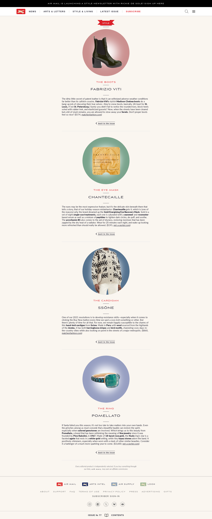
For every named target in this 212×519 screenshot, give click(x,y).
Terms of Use (89, 492)
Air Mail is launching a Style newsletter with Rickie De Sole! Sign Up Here (106, 4)
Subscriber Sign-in (106, 496)
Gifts (168, 492)
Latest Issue (109, 11)
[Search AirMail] (186, 11)
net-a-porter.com (122, 225)
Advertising (151, 492)
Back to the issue (106, 124)
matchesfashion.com (91, 114)
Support (59, 492)
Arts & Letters (54, 11)
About (45, 492)
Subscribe (133, 11)
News (32, 11)
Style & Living (83, 11)
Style (106, 23)
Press (133, 492)
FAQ (72, 492)
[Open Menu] (194, 11)
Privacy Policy (114, 492)
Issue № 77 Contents (106, 515)
